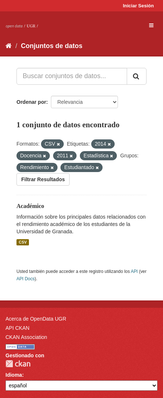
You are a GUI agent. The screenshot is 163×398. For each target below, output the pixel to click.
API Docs (25, 278)
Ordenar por (31, 102)
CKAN (17, 364)
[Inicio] (8, 46)
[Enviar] (137, 76)
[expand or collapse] (151, 25)
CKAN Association (26, 337)
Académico (30, 206)
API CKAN (17, 328)
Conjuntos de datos (51, 46)
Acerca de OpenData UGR (35, 319)
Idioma (13, 375)
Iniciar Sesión (138, 5)
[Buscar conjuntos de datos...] (71, 76)
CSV (23, 242)
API (134, 271)
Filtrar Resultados (43, 179)
